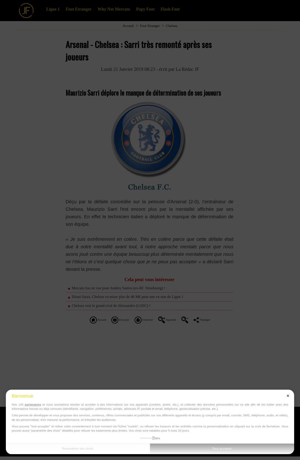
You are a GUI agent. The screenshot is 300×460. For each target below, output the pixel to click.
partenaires (33, 404)
